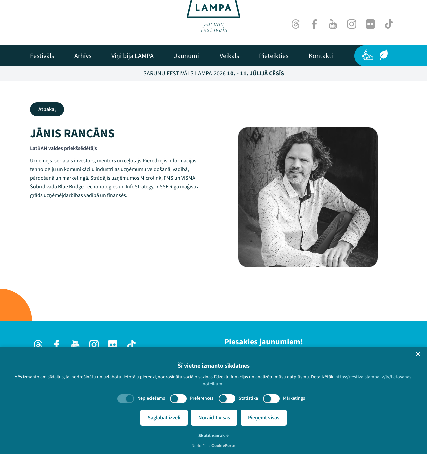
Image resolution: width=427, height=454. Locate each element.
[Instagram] (352, 24)
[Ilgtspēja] (383, 54)
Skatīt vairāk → (213, 435)
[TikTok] (389, 24)
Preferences (202, 398)
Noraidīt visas (214, 417)
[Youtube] (333, 24)
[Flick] (370, 24)
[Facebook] (314, 24)
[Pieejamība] (367, 54)
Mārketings (294, 398)
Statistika (248, 398)
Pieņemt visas (263, 417)
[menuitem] (42, 56)
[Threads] (296, 24)
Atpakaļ (47, 109)
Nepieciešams (151, 398)
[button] (418, 354)
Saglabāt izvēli (164, 417)
